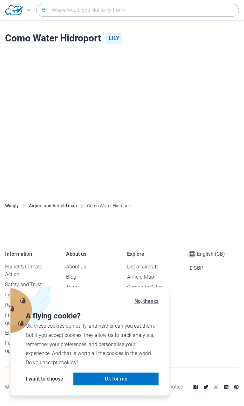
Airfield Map (140, 277)
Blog (71, 277)
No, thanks (146, 301)
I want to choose (44, 379)
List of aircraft (142, 267)
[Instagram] (216, 386)
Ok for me (116, 379)
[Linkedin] (226, 386)
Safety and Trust (23, 284)
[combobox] (137, 10)
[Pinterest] (236, 386)
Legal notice (169, 387)
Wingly (12, 205)
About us (76, 267)
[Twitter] (205, 386)
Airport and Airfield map (53, 205)
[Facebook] (195, 386)
